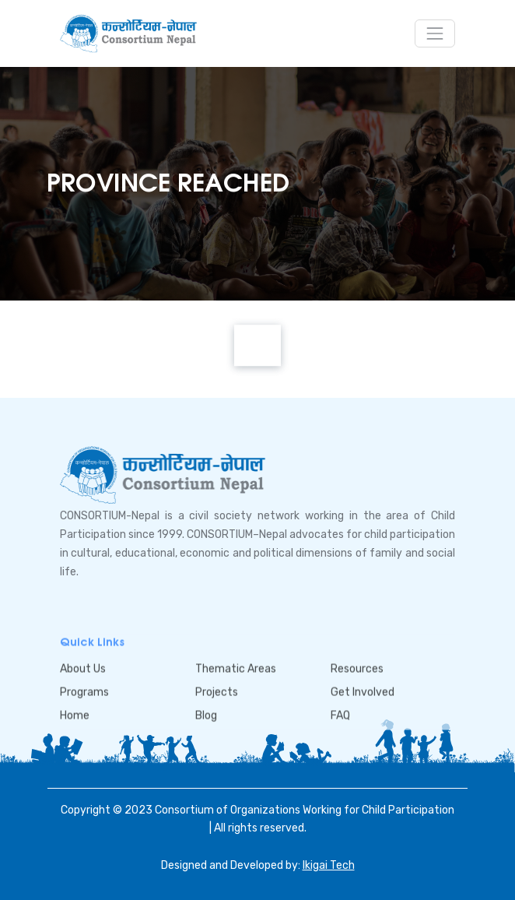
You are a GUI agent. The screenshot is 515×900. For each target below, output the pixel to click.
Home (74, 715)
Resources (357, 669)
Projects (216, 692)
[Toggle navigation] (435, 33)
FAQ (340, 715)
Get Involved (362, 692)
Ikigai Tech (329, 865)
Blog (206, 715)
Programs (84, 692)
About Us (83, 669)
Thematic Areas (235, 669)
